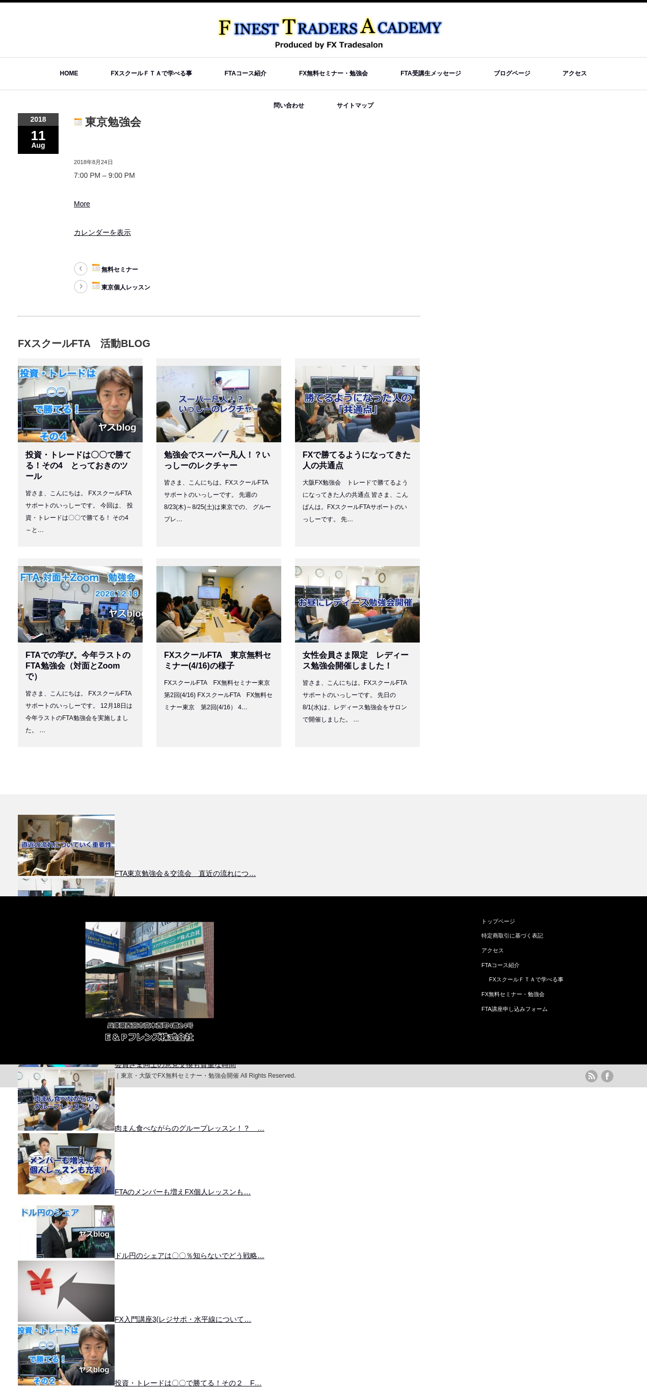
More (82, 204)
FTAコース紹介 (245, 73)
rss (591, 1076)
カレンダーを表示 (102, 232)
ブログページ (512, 73)
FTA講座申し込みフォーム (514, 1009)
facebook (607, 1076)
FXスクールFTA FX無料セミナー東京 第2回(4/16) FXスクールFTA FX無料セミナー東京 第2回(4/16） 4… (220, 695)
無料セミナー (115, 268)
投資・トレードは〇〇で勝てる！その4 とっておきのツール (78, 465)
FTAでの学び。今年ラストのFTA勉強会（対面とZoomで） (77, 666)
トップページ (498, 921)
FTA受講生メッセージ (430, 73)
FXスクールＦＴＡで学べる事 (151, 73)
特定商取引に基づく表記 (512, 935)
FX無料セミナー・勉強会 (333, 73)
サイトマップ (355, 105)
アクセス (574, 73)
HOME (69, 73)
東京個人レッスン (121, 286)
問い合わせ (289, 105)
